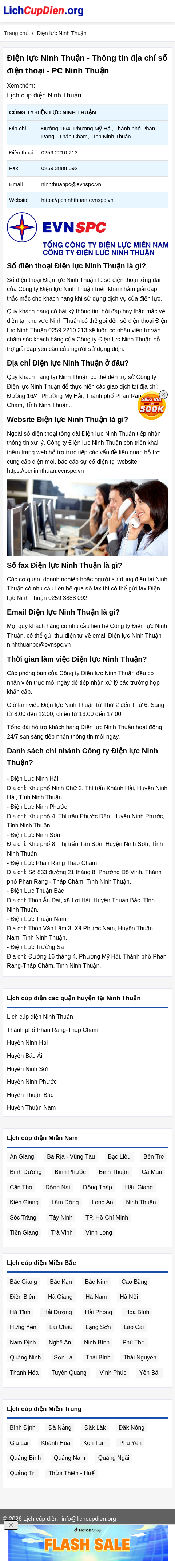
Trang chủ (16, 33)
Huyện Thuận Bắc (30, 1095)
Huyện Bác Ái (24, 1056)
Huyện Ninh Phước (32, 1082)
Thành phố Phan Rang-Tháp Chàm (52, 1030)
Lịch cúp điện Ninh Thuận (44, 95)
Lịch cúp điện (40, 1519)
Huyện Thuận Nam (31, 1108)
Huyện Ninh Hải (27, 1043)
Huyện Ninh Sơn (28, 1069)
